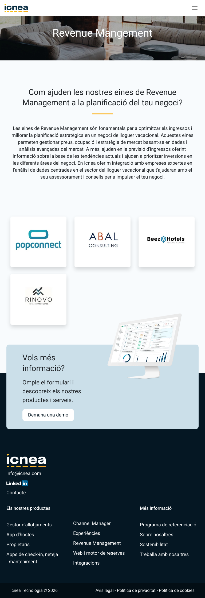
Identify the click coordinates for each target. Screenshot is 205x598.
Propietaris (18, 544)
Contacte (16, 493)
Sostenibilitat (154, 544)
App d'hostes (20, 535)
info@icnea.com (23, 473)
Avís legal (105, 590)
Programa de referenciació (168, 525)
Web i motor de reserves (99, 553)
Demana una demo (48, 415)
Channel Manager (92, 523)
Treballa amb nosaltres (164, 554)
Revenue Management (97, 543)
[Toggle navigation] (194, 8)
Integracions (86, 563)
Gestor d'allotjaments (29, 525)
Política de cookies (177, 590)
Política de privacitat (136, 590)
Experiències (86, 533)
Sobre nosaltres (156, 535)
